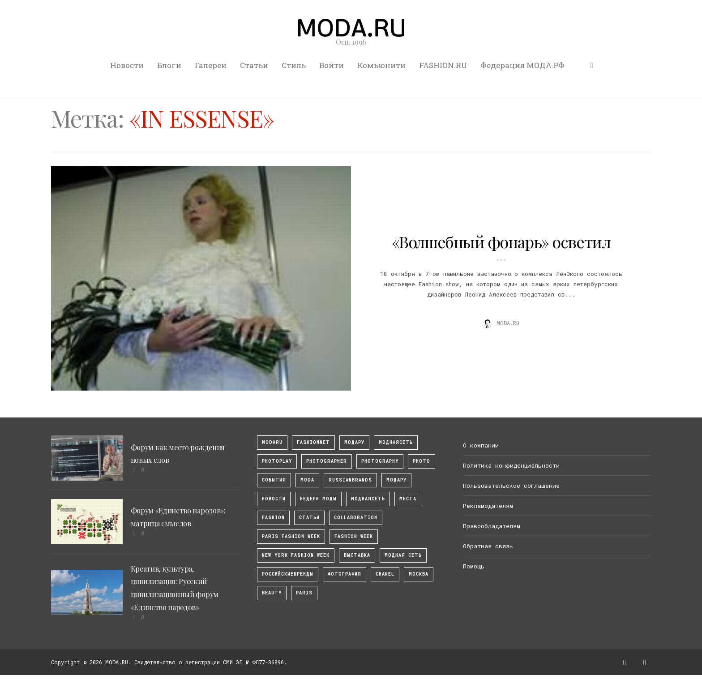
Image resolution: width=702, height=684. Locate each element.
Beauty (272, 593)
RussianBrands (350, 480)
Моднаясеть (368, 499)
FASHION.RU (443, 65)
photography (379, 461)
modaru (272, 442)
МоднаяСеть (396, 442)
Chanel (385, 574)
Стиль (294, 65)
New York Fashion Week (296, 555)
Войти (331, 65)
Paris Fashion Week (291, 536)
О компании (481, 445)
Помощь (473, 566)
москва (418, 574)
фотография (344, 574)
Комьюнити (381, 65)
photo (421, 461)
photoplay (277, 461)
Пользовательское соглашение (511, 486)
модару (354, 442)
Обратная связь (488, 546)
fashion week (353, 536)
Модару (396, 480)
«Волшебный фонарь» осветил (501, 241)
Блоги (169, 65)
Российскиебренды (287, 574)
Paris (304, 593)
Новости (127, 65)
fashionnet (313, 442)
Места (407, 499)
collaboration (355, 518)
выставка (357, 555)
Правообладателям (491, 526)
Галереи (211, 65)
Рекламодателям (488, 506)
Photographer (326, 461)
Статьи (254, 65)
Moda (307, 480)
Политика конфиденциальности (511, 465)
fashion (273, 518)
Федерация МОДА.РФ (522, 65)
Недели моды (318, 499)
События (274, 480)
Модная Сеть (403, 555)
